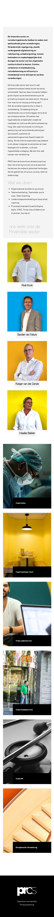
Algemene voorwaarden (27, 901)
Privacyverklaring (27, 904)
